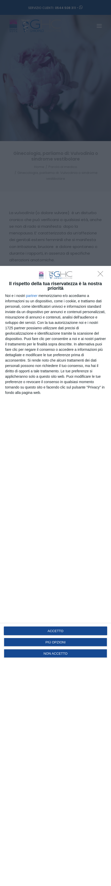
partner (31, 295)
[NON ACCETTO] (102, 275)
